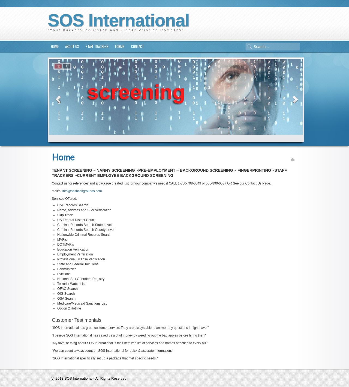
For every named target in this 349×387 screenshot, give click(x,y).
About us (72, 46)
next (294, 98)
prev (57, 98)
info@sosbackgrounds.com (82, 191)
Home (55, 46)
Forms (120, 46)
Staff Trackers (97, 46)
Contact (137, 46)
